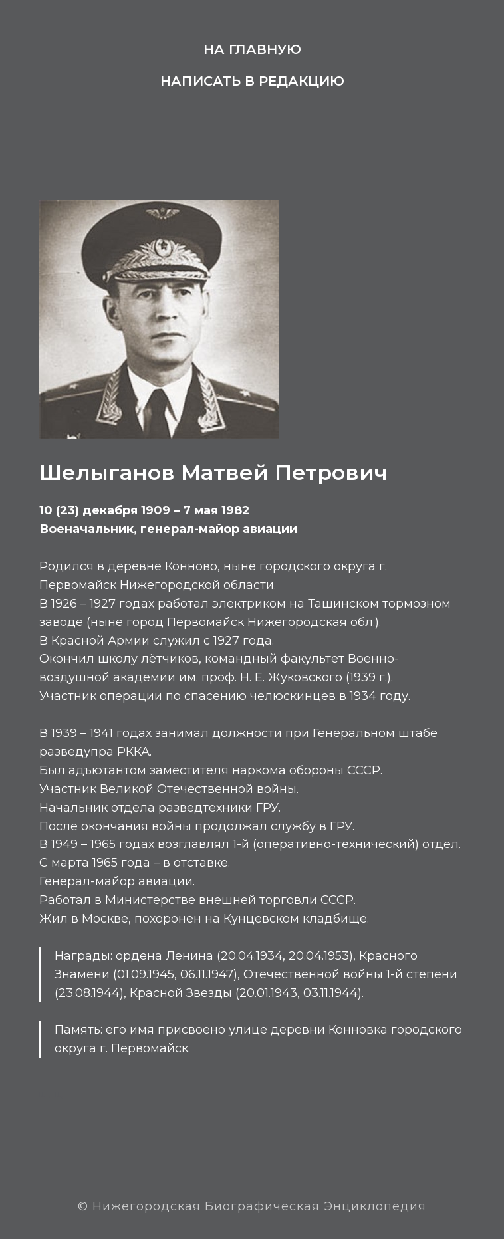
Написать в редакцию (252, 81)
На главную (252, 49)
